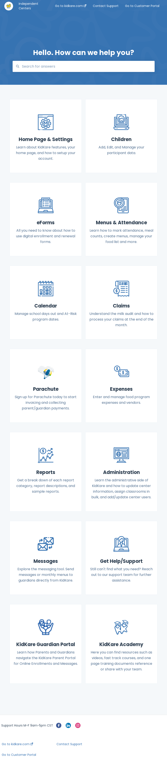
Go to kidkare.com (17, 744)
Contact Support (69, 744)
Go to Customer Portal (19, 754)
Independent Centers (28, 6)
